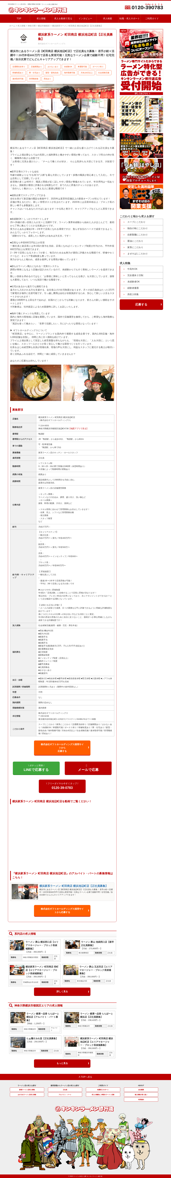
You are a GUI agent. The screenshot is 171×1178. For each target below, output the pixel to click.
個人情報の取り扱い (141, 1094)
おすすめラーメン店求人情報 (27, 1094)
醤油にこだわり (135, 241)
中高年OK (132, 269)
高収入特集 (133, 294)
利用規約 (141, 1099)
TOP (19, 18)
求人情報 (41, 18)
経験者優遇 (133, 288)
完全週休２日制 (135, 275)
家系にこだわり (135, 247)
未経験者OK (133, 281)
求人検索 (107, 18)
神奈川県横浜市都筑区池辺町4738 (53, 428)
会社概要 (141, 1089)
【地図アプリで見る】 (78, 428)
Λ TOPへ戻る (85, 1077)
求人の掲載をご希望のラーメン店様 (103, 1094)
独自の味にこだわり (137, 228)
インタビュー (85, 18)
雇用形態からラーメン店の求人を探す (65, 1086)
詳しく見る (62, 991)
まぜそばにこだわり (137, 253)
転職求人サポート (103, 1089)
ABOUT (141, 1086)
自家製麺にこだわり (137, 234)
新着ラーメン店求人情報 (27, 1089)
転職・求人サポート (130, 18)
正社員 (65, 1089)
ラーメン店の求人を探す (27, 1086)
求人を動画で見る (63, 18)
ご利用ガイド (152, 18)
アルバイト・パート (65, 1094)
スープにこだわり (136, 222)
